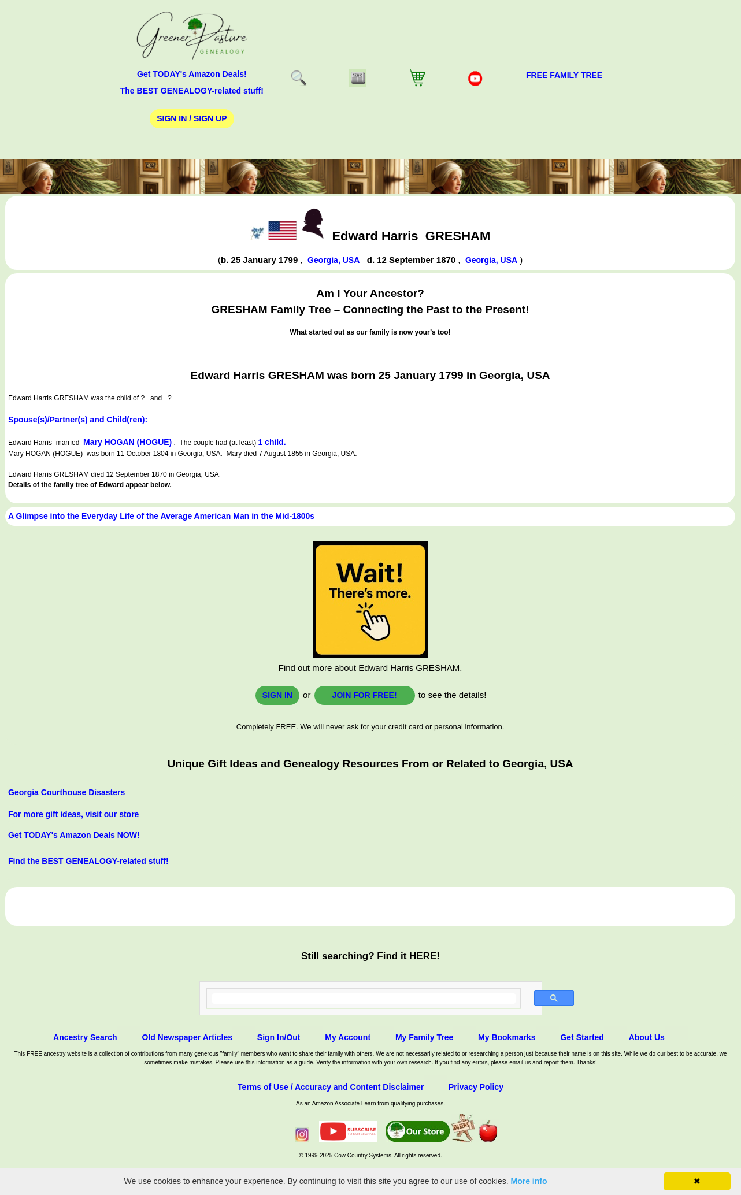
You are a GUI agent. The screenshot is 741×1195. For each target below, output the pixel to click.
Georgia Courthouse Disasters (66, 792)
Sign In (277, 695)
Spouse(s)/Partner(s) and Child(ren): (77, 419)
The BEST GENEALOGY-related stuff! (192, 90)
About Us (647, 1037)
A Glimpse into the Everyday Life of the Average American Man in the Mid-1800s (161, 516)
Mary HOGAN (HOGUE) (127, 442)
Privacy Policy (476, 1087)
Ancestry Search (85, 1037)
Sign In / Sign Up (192, 118)
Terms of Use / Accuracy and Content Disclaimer (331, 1087)
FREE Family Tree (564, 75)
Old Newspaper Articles (187, 1037)
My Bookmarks (507, 1037)
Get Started (581, 1037)
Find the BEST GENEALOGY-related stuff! (88, 861)
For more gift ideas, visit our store (73, 814)
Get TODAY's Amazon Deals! (192, 74)
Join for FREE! (364, 695)
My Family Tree (424, 1037)
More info (529, 1181)
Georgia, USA (333, 260)
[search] (364, 998)
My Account (347, 1037)
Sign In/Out (279, 1037)
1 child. (272, 442)
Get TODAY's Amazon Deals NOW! (74, 835)
